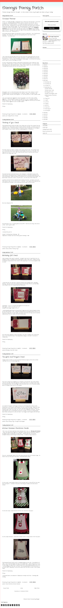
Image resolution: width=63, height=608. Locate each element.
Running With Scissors (35, 431)
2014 (45, 116)
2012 (45, 119)
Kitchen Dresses (16, 584)
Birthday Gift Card (9, 255)
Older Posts (36, 588)
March (46, 107)
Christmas (10, 584)
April (46, 105)
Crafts (44, 127)
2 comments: (25, 114)
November (47, 83)
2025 (45, 66)
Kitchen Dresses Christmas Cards (15, 428)
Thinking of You (15, 248)
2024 (45, 68)
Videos (44, 133)
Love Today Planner (10, 115)
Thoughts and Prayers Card (13, 357)
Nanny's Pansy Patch (23, 8)
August (46, 98)
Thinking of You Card (10, 123)
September (47, 87)
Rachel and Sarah (46, 131)
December (47, 82)
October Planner (8, 19)
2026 (45, 65)
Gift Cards (15, 350)
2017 (45, 80)
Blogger (37, 599)
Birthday (7, 350)
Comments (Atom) (24, 591)
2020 (45, 75)
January (47, 110)
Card (7, 248)
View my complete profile (48, 43)
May (46, 103)
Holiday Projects (46, 129)
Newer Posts (6, 588)
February (47, 108)
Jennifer (10, 248)
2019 (45, 77)
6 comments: (25, 247)
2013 (45, 117)
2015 (45, 114)
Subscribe (52, 28)
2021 (45, 73)
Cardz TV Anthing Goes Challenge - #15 (10, 234)
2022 (45, 72)
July (46, 100)
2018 (45, 78)
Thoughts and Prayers (20, 421)
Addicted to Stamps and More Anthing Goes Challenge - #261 (15, 235)
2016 (45, 112)
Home (21, 588)
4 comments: (25, 582)
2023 (45, 70)
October (16, 115)
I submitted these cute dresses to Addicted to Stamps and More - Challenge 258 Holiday (20, 576)
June (46, 101)
